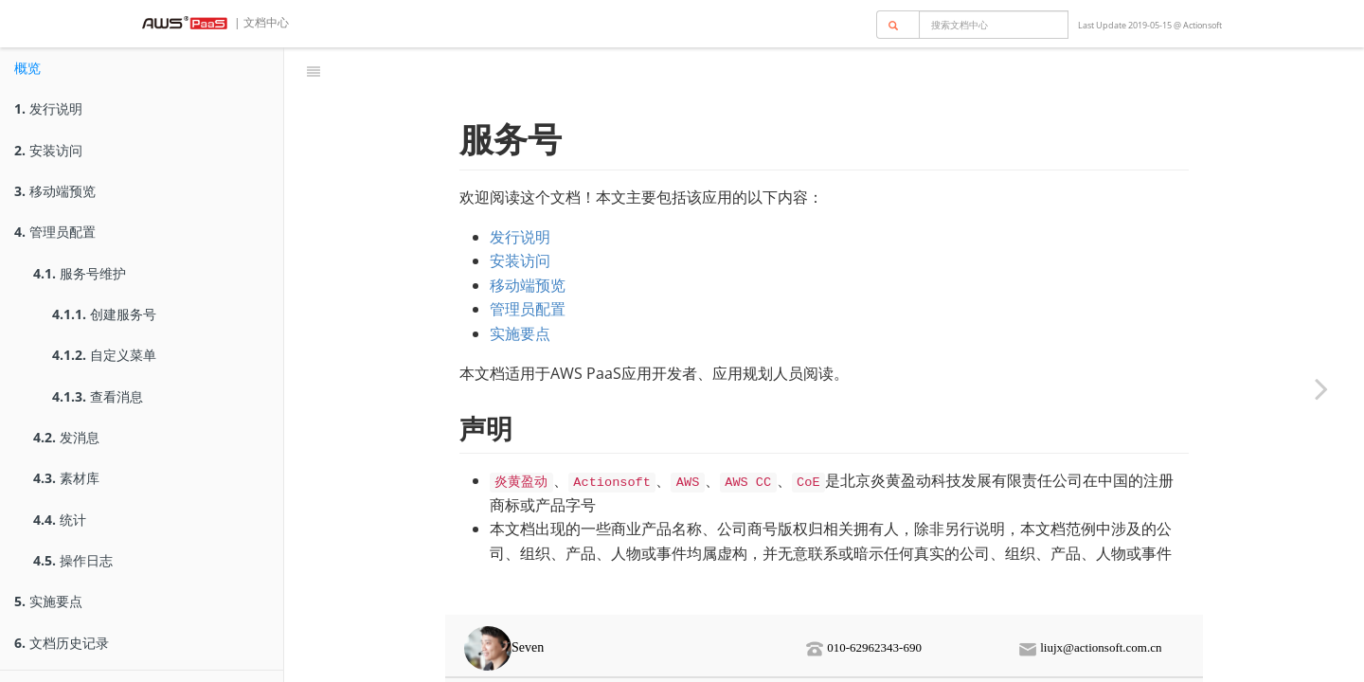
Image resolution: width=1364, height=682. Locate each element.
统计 (59, 520)
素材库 (66, 478)
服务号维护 (79, 273)
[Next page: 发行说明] (1321, 388)
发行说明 (48, 108)
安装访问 (48, 150)
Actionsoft (1202, 25)
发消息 (66, 437)
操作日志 (73, 560)
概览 (27, 68)
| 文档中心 (260, 22)
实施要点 (48, 601)
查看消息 (97, 396)
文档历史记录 (61, 643)
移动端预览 (55, 191)
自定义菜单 (104, 355)
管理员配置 (55, 232)
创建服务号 (104, 314)
